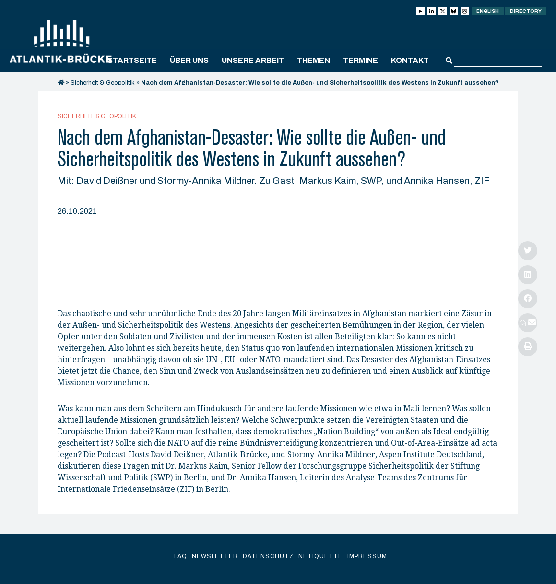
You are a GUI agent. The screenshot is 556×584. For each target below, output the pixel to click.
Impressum (367, 556)
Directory (526, 11)
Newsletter (215, 556)
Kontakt (410, 60)
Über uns (189, 60)
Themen (313, 60)
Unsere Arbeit (253, 60)
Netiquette (320, 556)
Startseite (132, 60)
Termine (360, 60)
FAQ (180, 556)
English (487, 11)
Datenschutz (268, 556)
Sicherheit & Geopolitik (103, 82)
